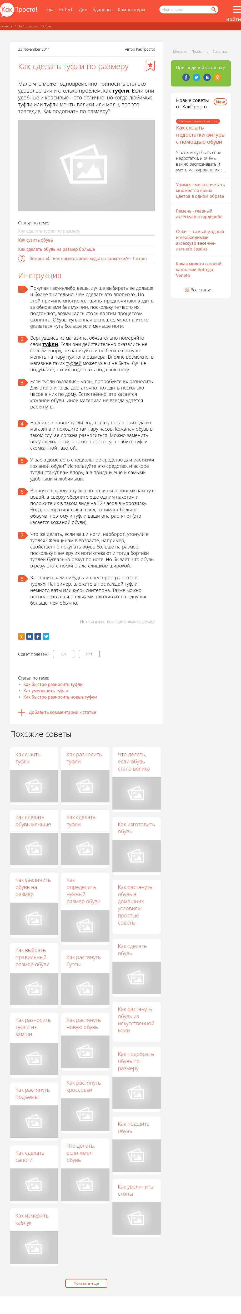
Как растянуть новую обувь (88, 1024)
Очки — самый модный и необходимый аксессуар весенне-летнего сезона (200, 240)
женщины (92, 300)
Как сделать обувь (125, 950)
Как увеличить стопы (128, 1191)
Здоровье (103, 9)
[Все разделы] (237, 9)
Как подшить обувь (126, 1128)
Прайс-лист (201, 51)
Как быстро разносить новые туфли (60, 697)
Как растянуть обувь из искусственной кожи (129, 1020)
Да (63, 653)
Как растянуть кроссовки (84, 1087)
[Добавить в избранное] (150, 66)
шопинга (40, 319)
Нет (89, 653)
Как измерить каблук (40, 1221)
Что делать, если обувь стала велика (134, 761)
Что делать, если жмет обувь (81, 1154)
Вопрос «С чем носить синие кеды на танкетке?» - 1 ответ (88, 258)
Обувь (47, 26)
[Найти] (213, 9)
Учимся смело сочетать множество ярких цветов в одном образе (200, 190)
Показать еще (86, 1283)
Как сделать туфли (81, 821)
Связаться (220, 51)
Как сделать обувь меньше (33, 821)
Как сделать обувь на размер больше (56, 249)
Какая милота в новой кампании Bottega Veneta (199, 269)
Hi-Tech (66, 9)
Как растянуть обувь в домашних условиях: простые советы (135, 905)
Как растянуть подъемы (40, 1094)
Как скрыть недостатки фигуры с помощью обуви (200, 134)
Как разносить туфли (84, 758)
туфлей (74, 363)
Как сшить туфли (28, 758)
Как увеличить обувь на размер (33, 887)
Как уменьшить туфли (45, 691)
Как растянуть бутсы (88, 961)
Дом (83, 9)
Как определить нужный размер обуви (84, 891)
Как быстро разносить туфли (53, 684)
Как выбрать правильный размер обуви (37, 957)
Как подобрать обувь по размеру (129, 1062)
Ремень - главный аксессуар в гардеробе (199, 214)
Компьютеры (131, 9)
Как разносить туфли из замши (37, 1027)
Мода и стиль (27, 26)
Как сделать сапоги (37, 1158)
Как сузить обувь (35, 240)
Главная (6, 26)
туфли (50, 344)
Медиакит (181, 51)
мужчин (79, 307)
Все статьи (201, 290)
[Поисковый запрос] (188, 9)
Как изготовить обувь (136, 828)
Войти (233, 19)
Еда (49, 9)
